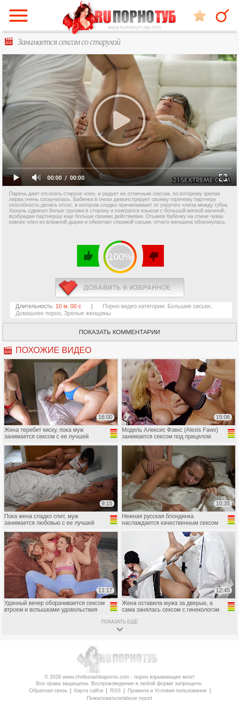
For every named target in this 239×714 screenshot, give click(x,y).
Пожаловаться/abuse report (120, 698)
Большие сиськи (188, 306)
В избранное (199, 15)
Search (222, 15)
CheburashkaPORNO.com (119, 18)
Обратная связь (48, 690)
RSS (115, 690)
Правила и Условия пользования (167, 690)
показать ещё (119, 621)
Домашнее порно (38, 313)
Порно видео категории (133, 306)
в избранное (119, 287)
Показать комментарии (119, 332)
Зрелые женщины (87, 313)
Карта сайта (88, 690)
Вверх (220, 672)
